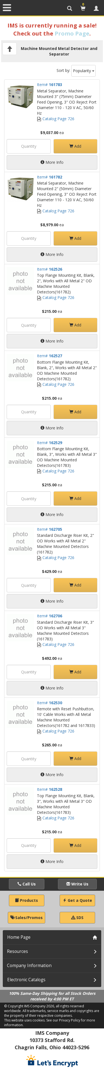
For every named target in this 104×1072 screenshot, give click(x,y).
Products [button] (26, 900)
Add (75, 146)
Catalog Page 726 (55, 118)
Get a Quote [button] (77, 900)
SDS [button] (77, 917)
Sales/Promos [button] (26, 917)
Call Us (26, 884)
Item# (49, 84)
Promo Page (72, 33)
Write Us (77, 884)
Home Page (19, 937)
